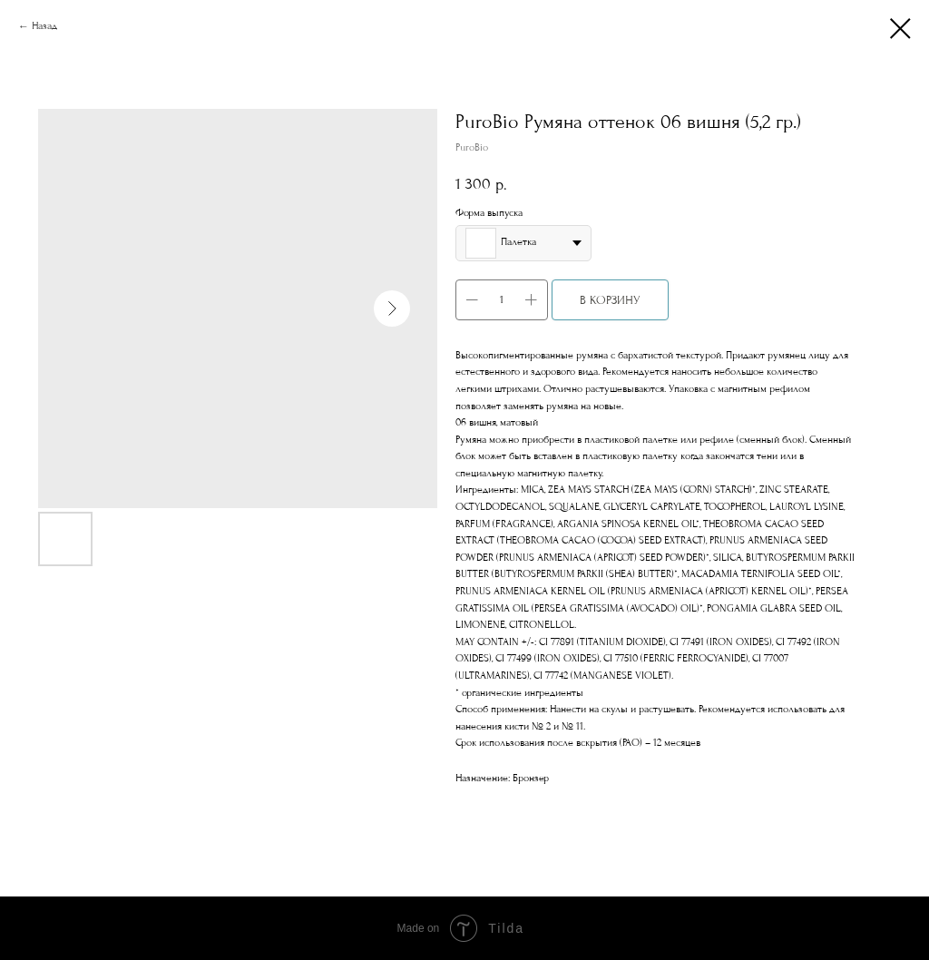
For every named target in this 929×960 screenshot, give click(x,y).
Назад (44, 26)
